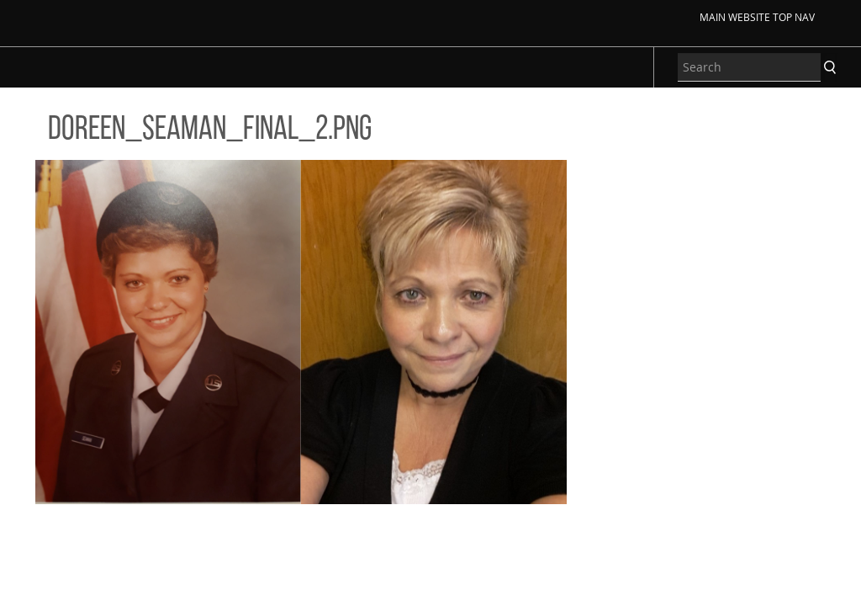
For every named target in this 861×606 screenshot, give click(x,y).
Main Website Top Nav (757, 17)
